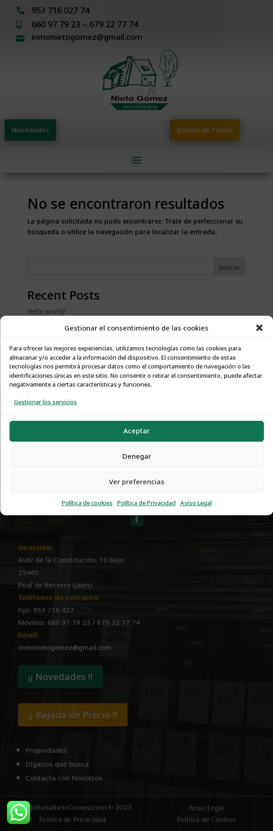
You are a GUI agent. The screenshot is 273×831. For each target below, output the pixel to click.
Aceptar (136, 431)
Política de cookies (87, 503)
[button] (259, 327)
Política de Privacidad (146, 503)
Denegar (136, 456)
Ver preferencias (137, 481)
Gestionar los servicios (45, 402)
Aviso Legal (196, 503)
